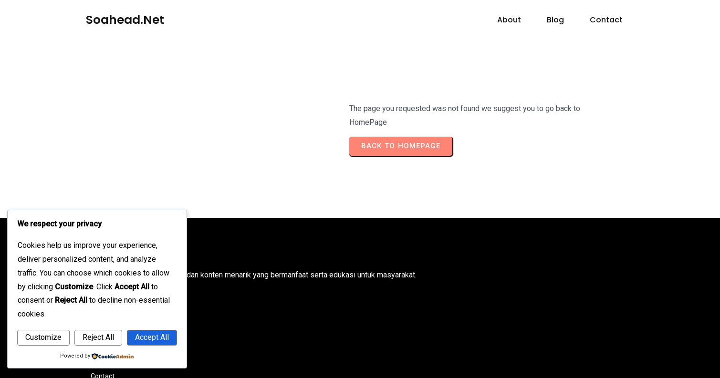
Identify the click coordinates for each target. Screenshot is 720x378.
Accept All (152, 337)
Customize (43, 337)
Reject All (98, 337)
